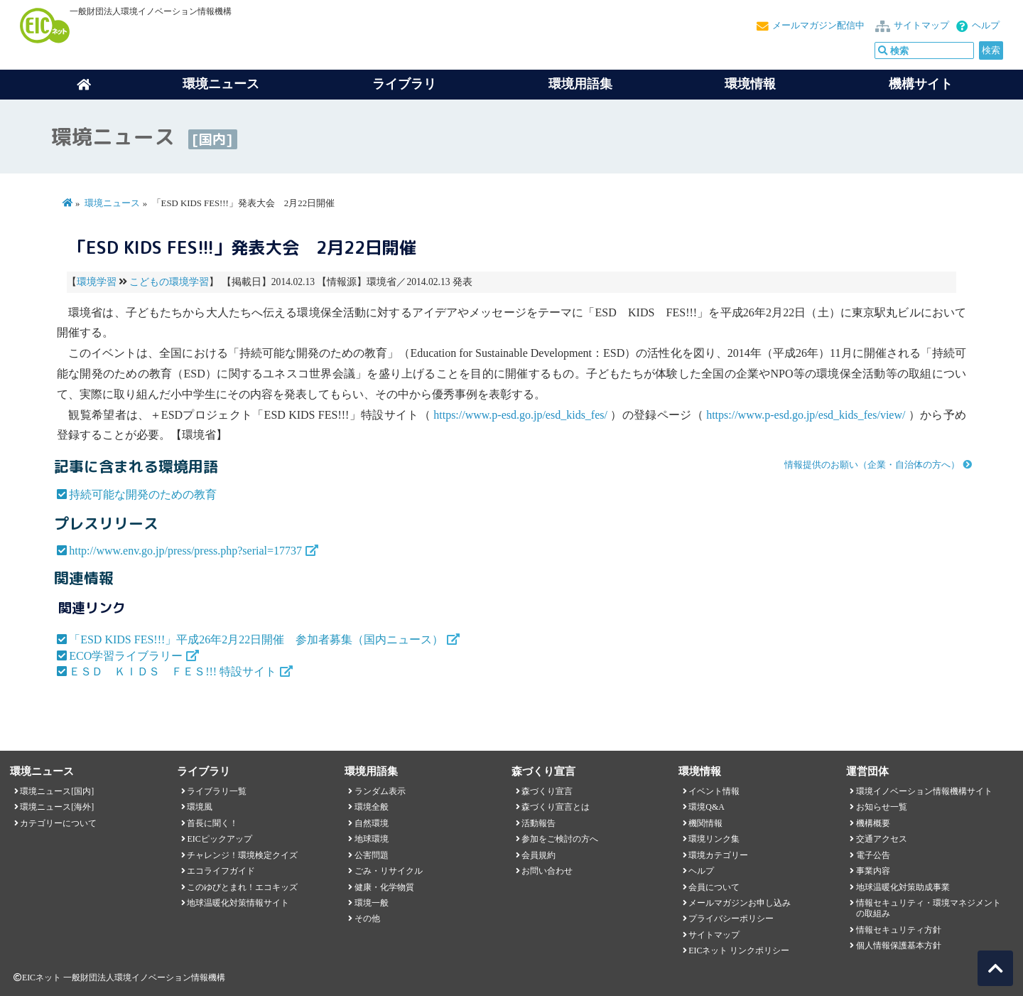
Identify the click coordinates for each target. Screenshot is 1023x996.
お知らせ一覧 (881, 807)
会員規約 (538, 855)
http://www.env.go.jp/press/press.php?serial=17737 (185, 551)
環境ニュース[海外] (57, 807)
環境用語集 (580, 84)
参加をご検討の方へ (559, 839)
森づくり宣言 (547, 791)
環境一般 (371, 903)
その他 (367, 918)
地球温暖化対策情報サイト (238, 903)
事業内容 (873, 871)
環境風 (199, 807)
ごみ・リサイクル (388, 871)
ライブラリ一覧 (217, 791)
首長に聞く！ (212, 823)
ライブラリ (404, 84)
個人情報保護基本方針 (898, 946)
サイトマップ (921, 26)
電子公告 (873, 855)
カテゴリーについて (58, 823)
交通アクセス (881, 839)
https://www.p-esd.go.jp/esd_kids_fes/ (520, 415)
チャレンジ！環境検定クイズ (242, 855)
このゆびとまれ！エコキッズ (242, 887)
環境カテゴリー (718, 855)
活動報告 (538, 823)
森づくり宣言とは (555, 807)
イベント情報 (714, 791)
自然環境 (371, 823)
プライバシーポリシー (731, 918)
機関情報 (705, 823)
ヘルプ (986, 26)
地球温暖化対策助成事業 (903, 887)
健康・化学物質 (384, 887)
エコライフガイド (221, 871)
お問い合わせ (547, 871)
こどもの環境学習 (169, 282)
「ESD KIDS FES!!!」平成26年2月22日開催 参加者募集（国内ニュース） (256, 639)
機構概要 (873, 823)
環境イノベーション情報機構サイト (924, 791)
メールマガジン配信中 (818, 26)
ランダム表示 (380, 791)
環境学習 (97, 282)
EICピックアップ (219, 839)
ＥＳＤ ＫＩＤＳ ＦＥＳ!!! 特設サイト (172, 671)
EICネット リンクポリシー (738, 950)
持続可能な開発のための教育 (143, 494)
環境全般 (371, 807)
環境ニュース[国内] (57, 791)
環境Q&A (706, 807)
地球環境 (371, 839)
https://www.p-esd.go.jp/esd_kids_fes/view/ (805, 415)
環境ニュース (112, 203)
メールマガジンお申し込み (739, 903)
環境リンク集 (714, 839)
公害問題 (371, 855)
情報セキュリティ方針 (898, 930)
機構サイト (921, 84)
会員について (714, 887)
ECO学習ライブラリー (126, 656)
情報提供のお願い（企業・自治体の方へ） (872, 465)
